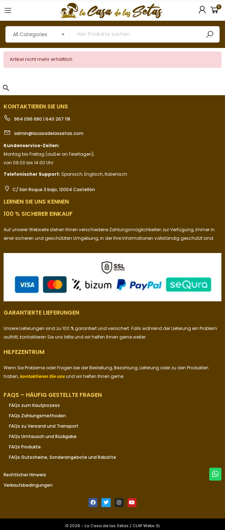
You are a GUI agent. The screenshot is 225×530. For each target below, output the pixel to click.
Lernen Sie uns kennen (36, 202)
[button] (6, 88)
